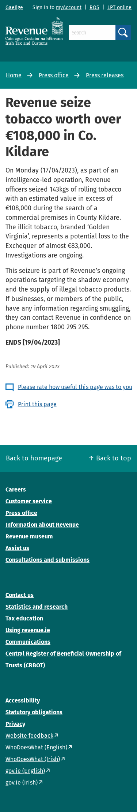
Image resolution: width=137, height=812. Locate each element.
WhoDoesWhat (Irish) (32, 759)
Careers (15, 489)
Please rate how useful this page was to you (75, 386)
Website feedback (29, 735)
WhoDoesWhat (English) (36, 747)
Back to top (113, 458)
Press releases (104, 75)
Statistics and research (36, 606)
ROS (94, 7)
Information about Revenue (42, 524)
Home (14, 75)
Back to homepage (34, 458)
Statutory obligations (33, 712)
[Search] (92, 32)
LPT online (119, 7)
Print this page (37, 404)
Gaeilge (14, 7)
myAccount (68, 7)
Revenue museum (29, 536)
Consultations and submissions (47, 559)
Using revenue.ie (27, 630)
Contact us (19, 595)
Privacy (15, 723)
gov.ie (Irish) (21, 782)
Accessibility (22, 700)
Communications (27, 641)
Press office (54, 75)
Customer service (28, 501)
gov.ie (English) (25, 770)
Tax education (24, 618)
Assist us (17, 548)
